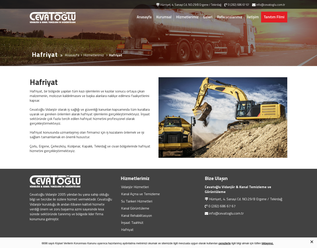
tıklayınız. (268, 243)
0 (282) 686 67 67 (222, 206)
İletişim (253, 17)
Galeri (207, 17)
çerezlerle (224, 243)
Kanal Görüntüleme (135, 208)
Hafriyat (127, 229)
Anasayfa (144, 17)
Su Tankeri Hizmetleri (136, 201)
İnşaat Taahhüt (132, 222)
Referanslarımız (229, 17)
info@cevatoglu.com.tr (226, 213)
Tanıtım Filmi (274, 17)
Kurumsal (163, 17)
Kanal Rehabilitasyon (136, 215)
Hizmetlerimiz (187, 17)
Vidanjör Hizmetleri (135, 186)
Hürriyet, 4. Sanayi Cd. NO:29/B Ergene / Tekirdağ (245, 199)
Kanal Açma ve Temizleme (140, 194)
